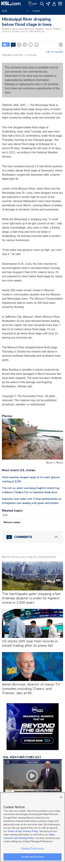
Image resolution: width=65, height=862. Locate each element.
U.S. (5, 515)
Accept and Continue (32, 856)
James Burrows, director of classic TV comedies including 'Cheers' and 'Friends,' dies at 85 (31, 688)
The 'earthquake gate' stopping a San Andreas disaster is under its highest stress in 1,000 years (31, 598)
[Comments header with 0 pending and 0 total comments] (32, 537)
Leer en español (54, 52)
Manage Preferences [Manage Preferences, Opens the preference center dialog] (32, 848)
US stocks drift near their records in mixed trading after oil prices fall (30, 643)
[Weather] (32, 3)
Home (36, 11)
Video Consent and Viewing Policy (29, 836)
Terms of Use (14, 831)
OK (61, 797)
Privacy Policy (30, 831)
